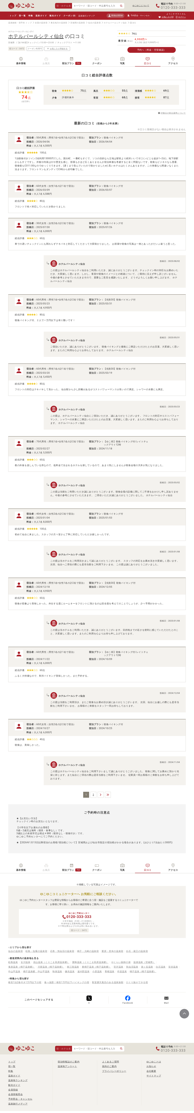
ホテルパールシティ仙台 (115, 23)
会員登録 (13, 1089)
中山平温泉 (14, 971)
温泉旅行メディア (86, 16)
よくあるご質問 (110, 1061)
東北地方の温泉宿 (59, 23)
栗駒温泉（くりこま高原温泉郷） (90, 962)
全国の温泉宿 (41, 23)
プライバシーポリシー (114, 1071)
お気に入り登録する (57, 48)
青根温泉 (109, 971)
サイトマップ (153, 1075)
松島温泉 (13, 962)
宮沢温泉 (118, 967)
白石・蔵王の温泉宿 (137, 951)
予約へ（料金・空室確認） (151, 50)
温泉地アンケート (67, 1066)
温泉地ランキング (18, 1080)
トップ (13, 16)
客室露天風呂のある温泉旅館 (107, 982)
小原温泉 (97, 971)
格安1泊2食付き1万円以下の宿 (24, 982)
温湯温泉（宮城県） (144, 962)
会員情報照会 (15, 1094)
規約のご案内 (109, 1066)
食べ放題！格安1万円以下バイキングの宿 (66, 982)
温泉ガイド (41, 16)
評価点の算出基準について (173, 113)
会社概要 (151, 1071)
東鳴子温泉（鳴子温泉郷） (96, 967)
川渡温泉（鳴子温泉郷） (51, 967)
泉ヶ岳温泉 (147, 967)
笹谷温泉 (173, 967)
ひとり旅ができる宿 (137, 982)
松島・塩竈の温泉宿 (36, 951)
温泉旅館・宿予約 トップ (20, 23)
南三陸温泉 (73, 967)
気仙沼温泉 (132, 967)
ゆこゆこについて (141, 5)
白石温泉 (161, 967)
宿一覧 (22, 16)
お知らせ (151, 1066)
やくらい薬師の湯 (121, 962)
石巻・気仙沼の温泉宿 (62, 951)
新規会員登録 (115, 15)
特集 (30, 16)
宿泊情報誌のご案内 (68, 1061)
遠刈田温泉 (83, 971)
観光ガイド (55, 16)
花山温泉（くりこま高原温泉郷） (51, 962)
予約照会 (138, 15)
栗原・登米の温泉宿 (112, 951)
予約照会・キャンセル (20, 1099)
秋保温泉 (57, 971)
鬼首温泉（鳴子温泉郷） (21, 967)
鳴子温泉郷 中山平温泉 (36, 971)
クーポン (69, 16)
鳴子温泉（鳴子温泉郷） (143, 971)
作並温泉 (122, 971)
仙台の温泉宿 (94, 23)
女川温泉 (25, 962)
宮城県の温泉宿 (77, 23)
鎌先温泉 (70, 971)
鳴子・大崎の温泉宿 (88, 951)
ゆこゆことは (153, 1061)
